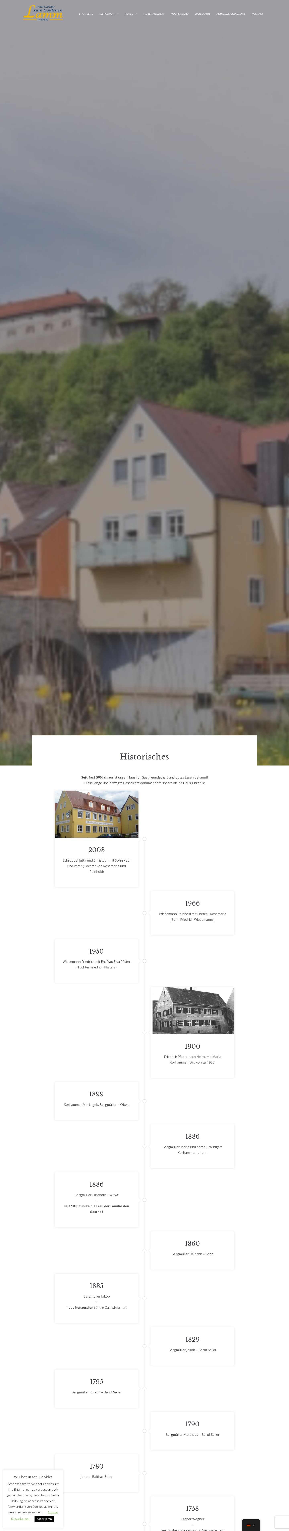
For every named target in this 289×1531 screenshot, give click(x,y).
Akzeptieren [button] (44, 1519)
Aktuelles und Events (231, 13)
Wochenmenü (179, 13)
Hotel (129, 13)
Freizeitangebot (153, 13)
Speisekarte (203, 13)
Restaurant (107, 13)
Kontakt (257, 13)
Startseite (86, 13)
